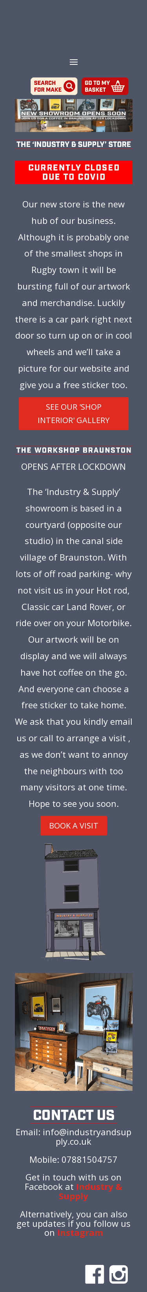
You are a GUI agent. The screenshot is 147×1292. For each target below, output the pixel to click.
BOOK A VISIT (73, 825)
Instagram (80, 1232)
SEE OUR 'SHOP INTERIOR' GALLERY (73, 413)
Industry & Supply (90, 1191)
